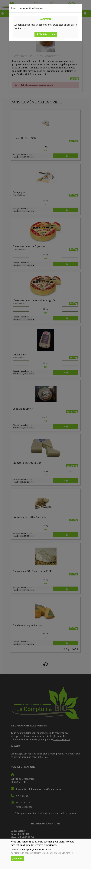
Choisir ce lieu (45, 34)
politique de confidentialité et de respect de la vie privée (42, 853)
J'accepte (17, 858)
